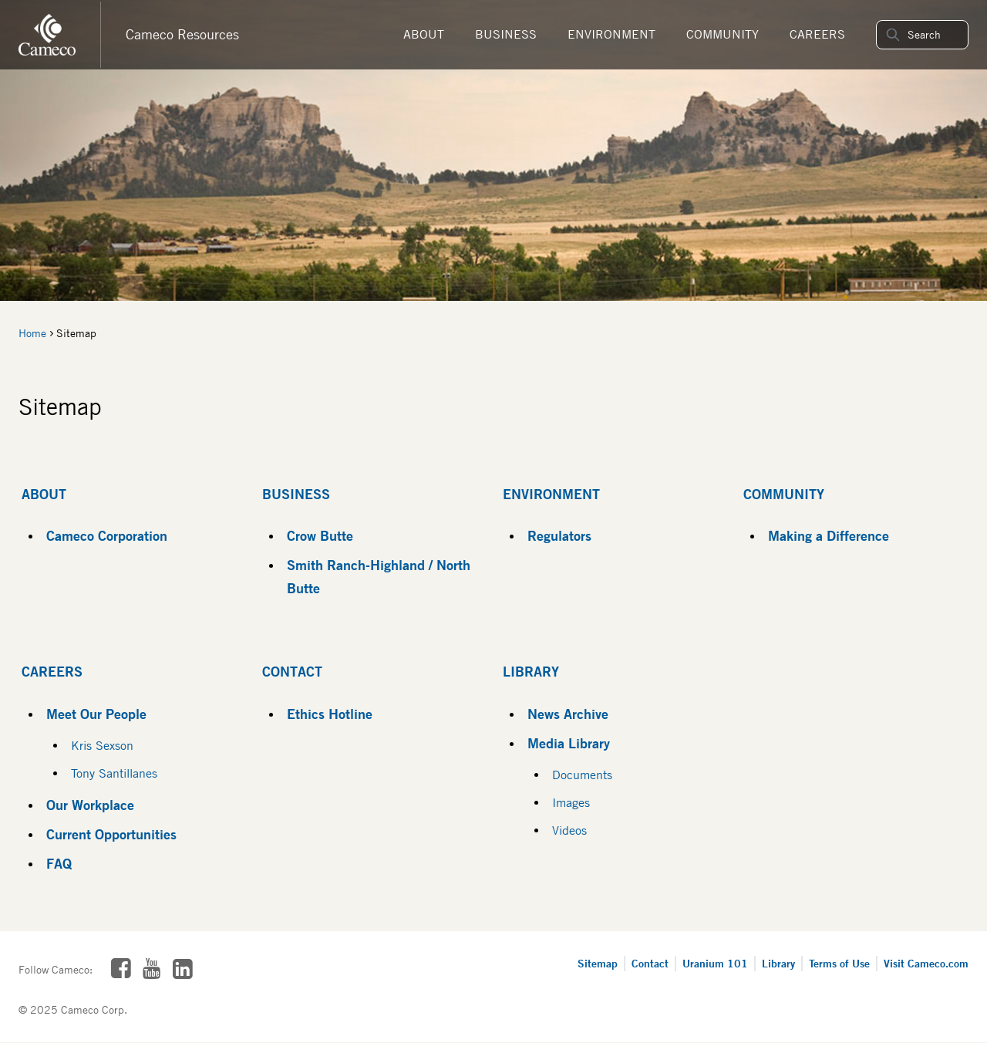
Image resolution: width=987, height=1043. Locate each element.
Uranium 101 (715, 963)
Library (531, 671)
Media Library (568, 742)
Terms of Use (839, 963)
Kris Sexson (102, 745)
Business (506, 34)
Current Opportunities (111, 833)
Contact (292, 671)
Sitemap (598, 963)
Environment (611, 34)
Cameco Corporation (106, 535)
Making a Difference (828, 535)
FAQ (59, 863)
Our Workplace (90, 804)
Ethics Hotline (329, 713)
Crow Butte (320, 535)
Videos (569, 830)
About (423, 34)
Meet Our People (96, 713)
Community (722, 34)
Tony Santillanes (114, 773)
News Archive (567, 713)
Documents (582, 775)
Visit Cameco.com (926, 963)
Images (571, 802)
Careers (817, 34)
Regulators (559, 535)
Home (32, 333)
